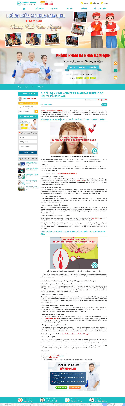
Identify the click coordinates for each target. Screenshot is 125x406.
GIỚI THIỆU (39, 8)
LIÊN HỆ (84, 8)
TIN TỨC (69, 8)
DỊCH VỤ (54, 8)
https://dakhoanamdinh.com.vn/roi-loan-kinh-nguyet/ (75, 334)
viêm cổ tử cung (80, 180)
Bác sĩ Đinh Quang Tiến (101, 100)
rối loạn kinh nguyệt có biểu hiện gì (67, 173)
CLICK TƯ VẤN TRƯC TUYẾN (28, 103)
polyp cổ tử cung (96, 218)
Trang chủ (20, 87)
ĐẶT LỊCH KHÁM (100, 8)
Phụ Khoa (27, 87)
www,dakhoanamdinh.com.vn (55, 356)
